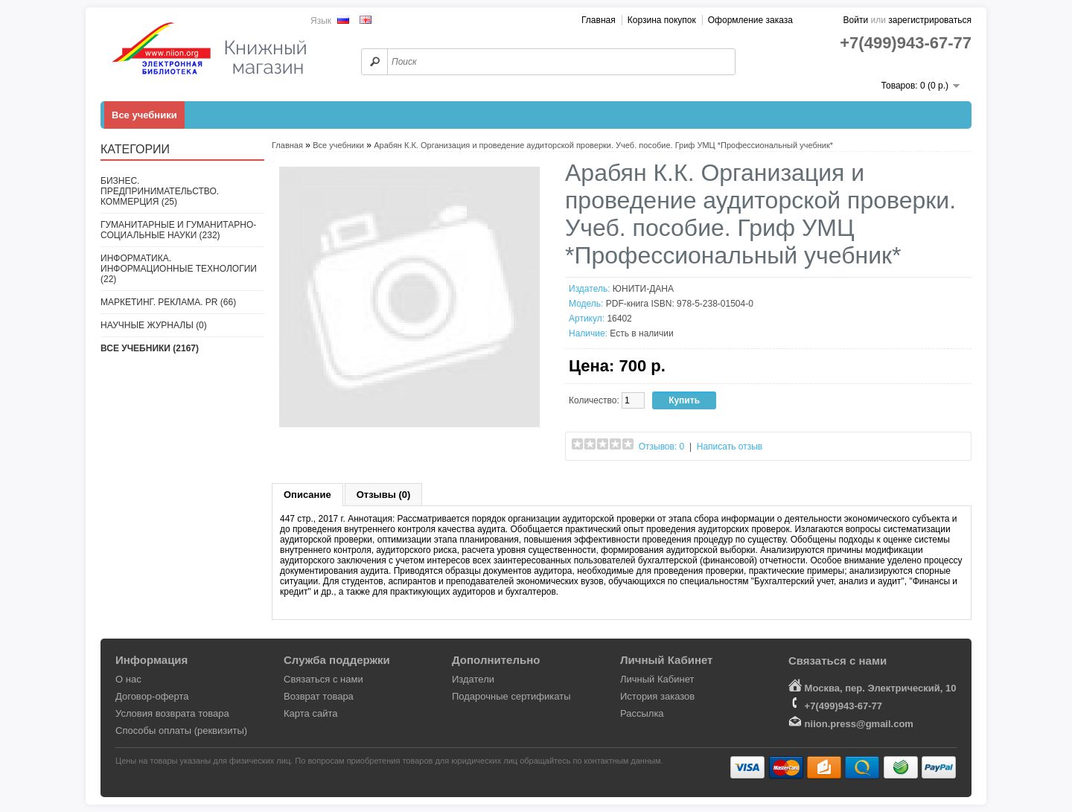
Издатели (473, 679)
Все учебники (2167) (149, 348)
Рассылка (642, 713)
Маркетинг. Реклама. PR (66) (168, 302)
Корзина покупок (662, 20)
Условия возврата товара (172, 713)
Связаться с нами (323, 679)
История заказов (657, 696)
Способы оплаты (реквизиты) (181, 730)
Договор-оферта (152, 696)
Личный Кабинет (657, 679)
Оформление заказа (750, 20)
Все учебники (144, 115)
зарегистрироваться (930, 20)
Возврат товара (319, 696)
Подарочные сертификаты (511, 696)
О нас (128, 679)
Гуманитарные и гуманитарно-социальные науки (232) (178, 230)
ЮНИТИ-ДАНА (643, 289)
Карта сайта (310, 713)
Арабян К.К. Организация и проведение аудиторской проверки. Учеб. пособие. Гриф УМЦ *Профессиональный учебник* (603, 145)
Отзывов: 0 (662, 446)
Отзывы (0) (384, 494)
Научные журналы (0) (153, 325)
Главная (598, 20)
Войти (856, 20)
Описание (307, 494)
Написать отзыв (729, 446)
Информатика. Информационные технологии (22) (178, 268)
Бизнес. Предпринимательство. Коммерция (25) (159, 191)
